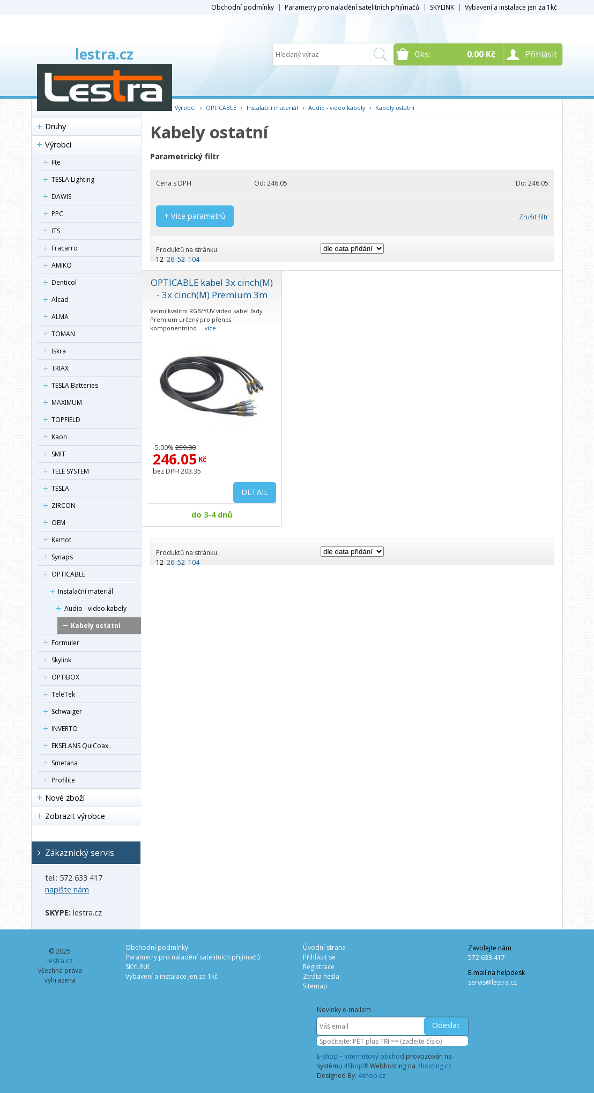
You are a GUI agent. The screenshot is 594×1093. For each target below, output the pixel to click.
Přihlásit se (319, 957)
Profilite (63, 780)
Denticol (64, 282)
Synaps (62, 557)
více (210, 328)
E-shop (327, 1056)
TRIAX (60, 368)
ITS (55, 230)
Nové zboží (65, 798)
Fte (56, 162)
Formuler (65, 642)
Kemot (61, 539)
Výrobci (58, 144)
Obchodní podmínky (242, 7)
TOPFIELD (65, 419)
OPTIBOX (65, 677)
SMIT (58, 454)
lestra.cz (104, 54)
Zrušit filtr (533, 216)
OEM (58, 522)
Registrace (319, 966)
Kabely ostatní (96, 625)
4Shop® (356, 1065)
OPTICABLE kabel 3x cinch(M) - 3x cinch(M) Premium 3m (212, 288)
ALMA (60, 316)
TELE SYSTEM (70, 471)
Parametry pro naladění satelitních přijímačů (352, 7)
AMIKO (61, 265)
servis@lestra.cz (492, 982)
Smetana (64, 762)
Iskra (58, 351)
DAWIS (61, 196)
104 (193, 259)
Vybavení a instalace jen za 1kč (511, 7)
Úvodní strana (324, 947)
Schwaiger (66, 711)
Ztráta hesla (321, 976)
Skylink (61, 659)
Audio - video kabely (95, 608)
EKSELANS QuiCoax (79, 745)
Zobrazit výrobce (75, 816)
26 (170, 259)
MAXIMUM (66, 402)
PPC (57, 213)
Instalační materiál (85, 591)
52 (181, 259)
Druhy (55, 126)
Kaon (59, 436)
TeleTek (63, 694)
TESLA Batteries (74, 385)
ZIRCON (63, 505)
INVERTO (64, 728)
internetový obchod (374, 1056)
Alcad (60, 299)
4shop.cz (371, 1075)
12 (160, 259)
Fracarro (64, 248)
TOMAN (63, 333)
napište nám (67, 889)
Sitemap (315, 986)
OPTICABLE (68, 574)
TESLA (60, 488)
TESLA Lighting (72, 179)
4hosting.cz (434, 1065)
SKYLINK (442, 7)
